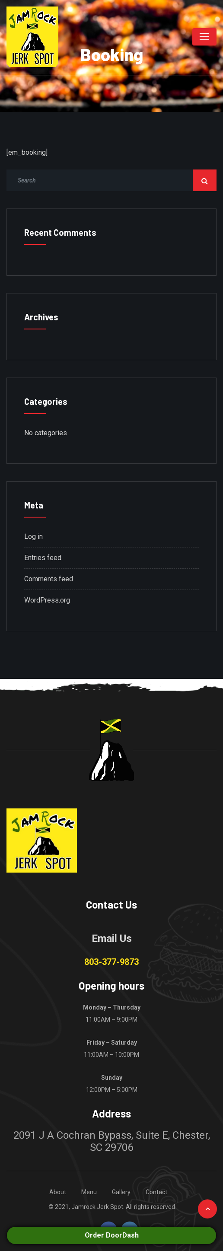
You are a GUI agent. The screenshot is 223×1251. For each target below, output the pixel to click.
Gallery (121, 1192)
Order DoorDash (112, 1235)
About (57, 1192)
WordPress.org (47, 600)
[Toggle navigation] (204, 37)
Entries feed (42, 558)
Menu (89, 1192)
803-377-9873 (111, 962)
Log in (33, 536)
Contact (156, 1192)
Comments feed (48, 579)
